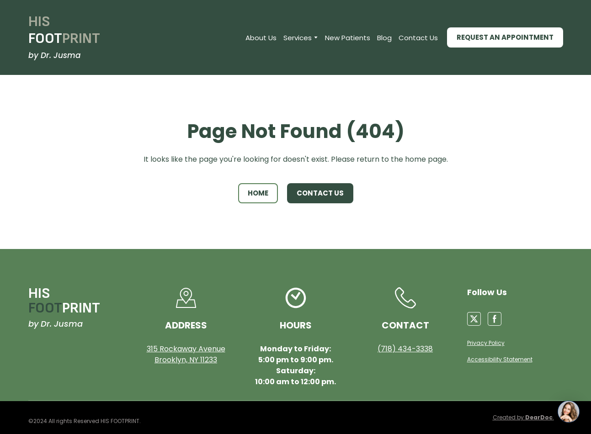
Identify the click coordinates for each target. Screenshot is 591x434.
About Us (261, 37)
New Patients (347, 37)
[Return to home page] (64, 30)
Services (297, 37)
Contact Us (418, 37)
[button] (505, 37)
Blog (384, 37)
